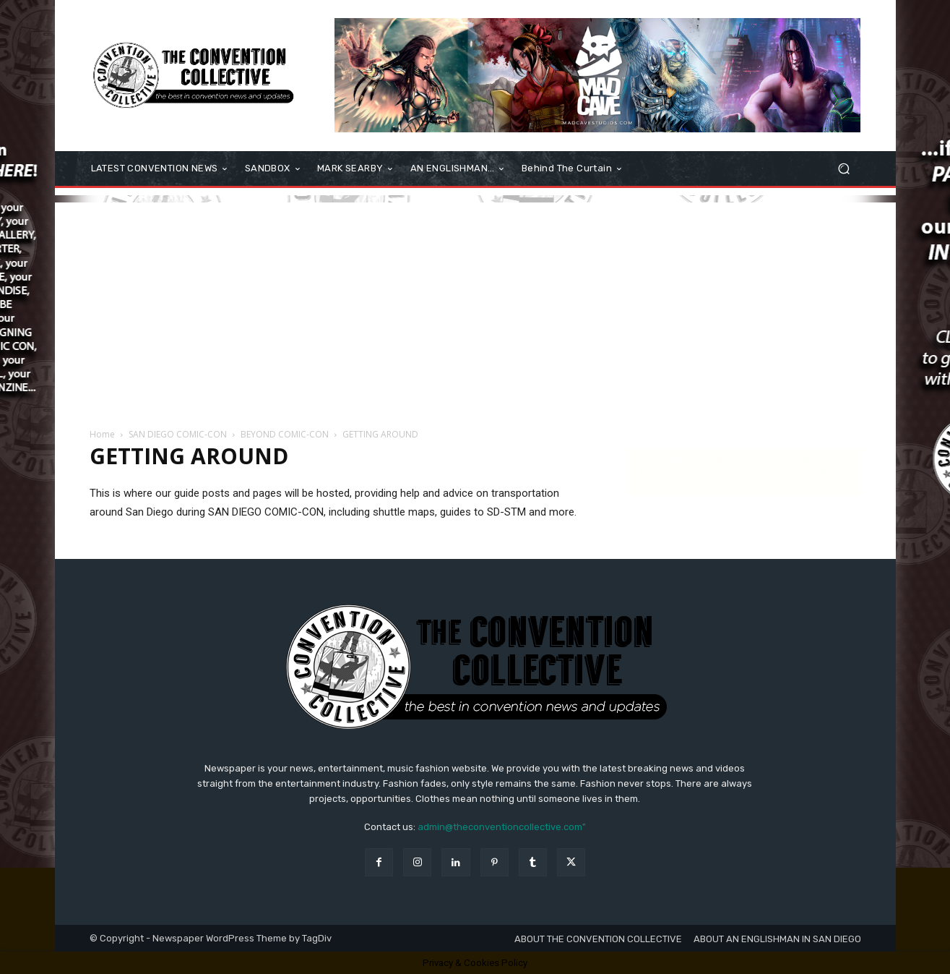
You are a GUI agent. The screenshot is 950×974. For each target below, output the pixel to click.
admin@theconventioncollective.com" (502, 826)
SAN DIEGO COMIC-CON (178, 434)
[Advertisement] (475, 303)
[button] (844, 169)
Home (102, 434)
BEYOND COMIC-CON (285, 434)
